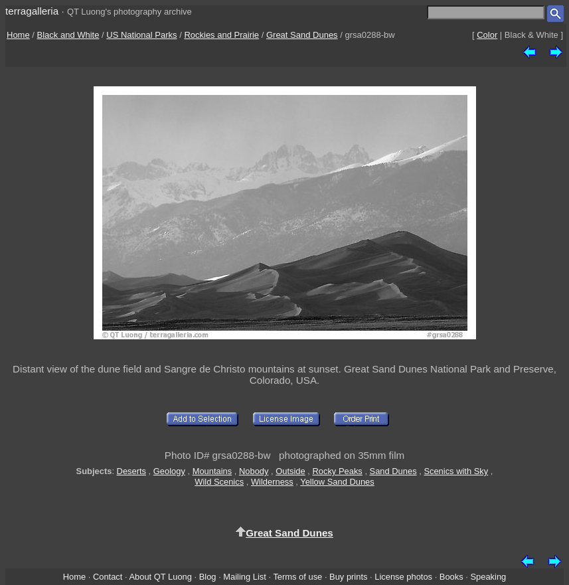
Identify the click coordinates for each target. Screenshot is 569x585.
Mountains (212, 471)
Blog (207, 577)
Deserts (131, 471)
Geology (169, 471)
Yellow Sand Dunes (337, 482)
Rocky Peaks (337, 471)
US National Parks (141, 35)
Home (18, 35)
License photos (403, 577)
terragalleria (31, 11)
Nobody (254, 471)
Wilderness (272, 482)
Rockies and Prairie (221, 35)
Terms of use (297, 577)
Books (451, 577)
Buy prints (348, 577)
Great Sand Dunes (302, 35)
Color (487, 35)
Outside (290, 471)
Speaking (488, 577)
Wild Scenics (219, 482)
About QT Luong (160, 577)
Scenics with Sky (456, 471)
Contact (107, 577)
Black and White (68, 35)
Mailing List (244, 577)
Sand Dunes (393, 471)
